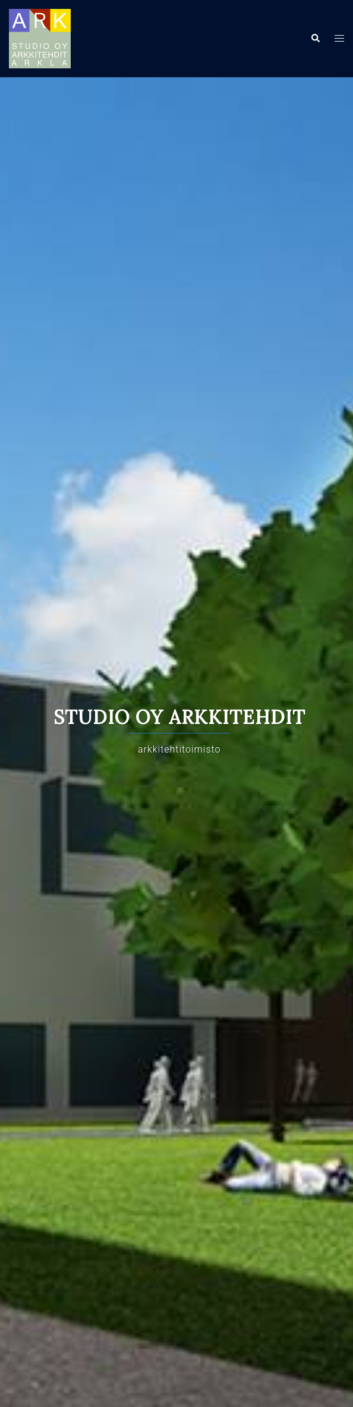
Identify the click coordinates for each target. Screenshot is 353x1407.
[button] (315, 38)
